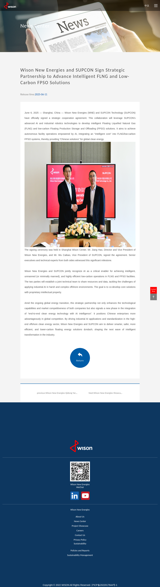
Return (80, 360)
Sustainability (80, 543)
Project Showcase (80, 526)
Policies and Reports (80, 550)
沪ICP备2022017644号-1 (104, 585)
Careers (80, 530)
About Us (80, 516)
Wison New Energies (80, 509)
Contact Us (80, 535)
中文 (147, 5)
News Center (80, 521)
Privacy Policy (80, 539)
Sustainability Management (80, 555)
